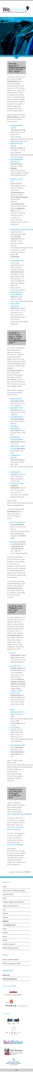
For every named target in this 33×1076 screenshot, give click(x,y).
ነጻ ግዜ (5, 929)
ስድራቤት (5, 917)
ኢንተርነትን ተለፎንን (9, 944)
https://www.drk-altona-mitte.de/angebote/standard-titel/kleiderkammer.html (20, 173)
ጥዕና (4, 910)
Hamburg (5, 921)
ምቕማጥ (5, 913)
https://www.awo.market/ (22, 531)
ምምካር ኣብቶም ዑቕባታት (11, 960)
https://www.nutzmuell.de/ (19, 553)
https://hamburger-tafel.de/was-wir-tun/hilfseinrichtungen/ (14, 771)
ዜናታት (5, 936)
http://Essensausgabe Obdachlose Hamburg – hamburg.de (14, 778)
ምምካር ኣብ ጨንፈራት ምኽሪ (12, 963)
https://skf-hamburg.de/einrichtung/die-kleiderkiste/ (20, 222)
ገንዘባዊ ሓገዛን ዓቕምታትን (10, 906)
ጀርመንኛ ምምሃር (8, 894)
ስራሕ (4, 898)
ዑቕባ (4, 887)
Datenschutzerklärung (10, 979)
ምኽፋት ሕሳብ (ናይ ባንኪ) (10, 948)
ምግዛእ (5, 940)
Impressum (6, 975)
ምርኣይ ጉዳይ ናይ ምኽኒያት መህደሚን (14, 890)
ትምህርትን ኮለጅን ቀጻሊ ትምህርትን (13, 902)
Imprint (16, 1070)
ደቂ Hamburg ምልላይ (9, 925)
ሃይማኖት (5, 933)
